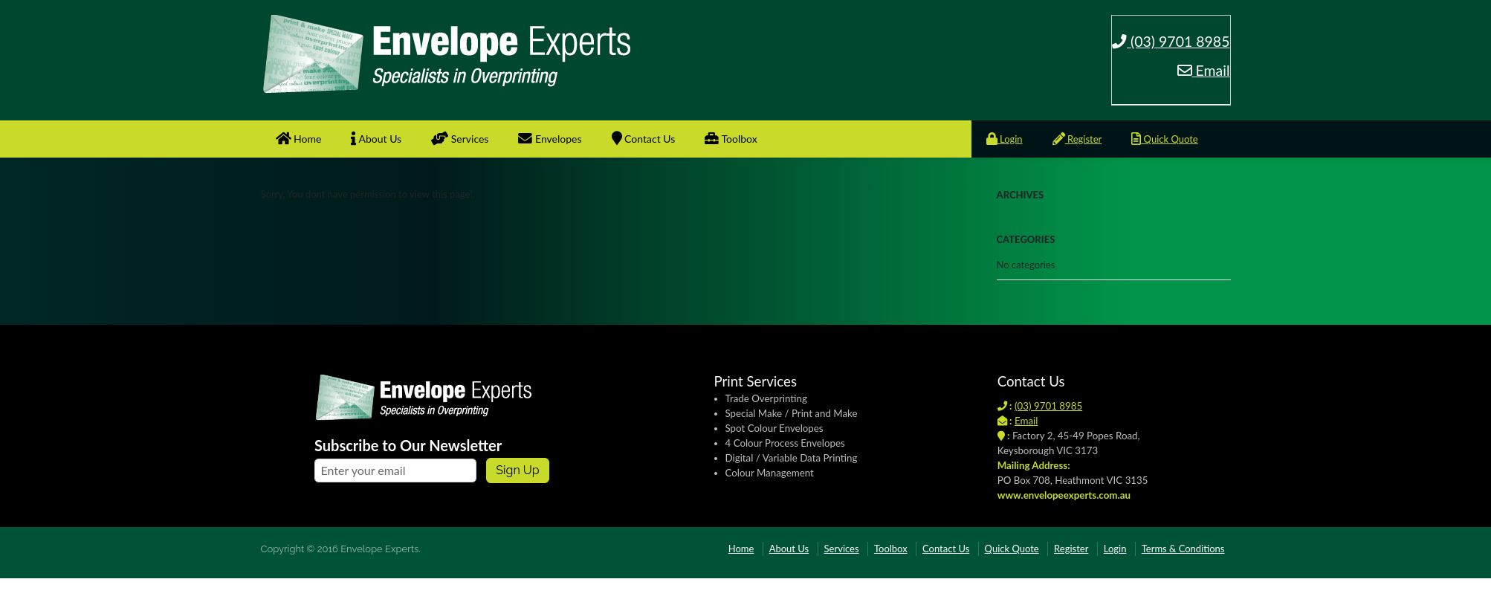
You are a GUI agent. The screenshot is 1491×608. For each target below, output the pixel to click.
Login (1004, 139)
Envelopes (549, 138)
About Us (376, 138)
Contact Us (644, 138)
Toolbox (731, 138)
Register (1077, 139)
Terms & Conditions (1183, 548)
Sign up (517, 470)
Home (299, 138)
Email (1203, 70)
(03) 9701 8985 (1171, 41)
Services (459, 138)
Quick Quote (1164, 139)
